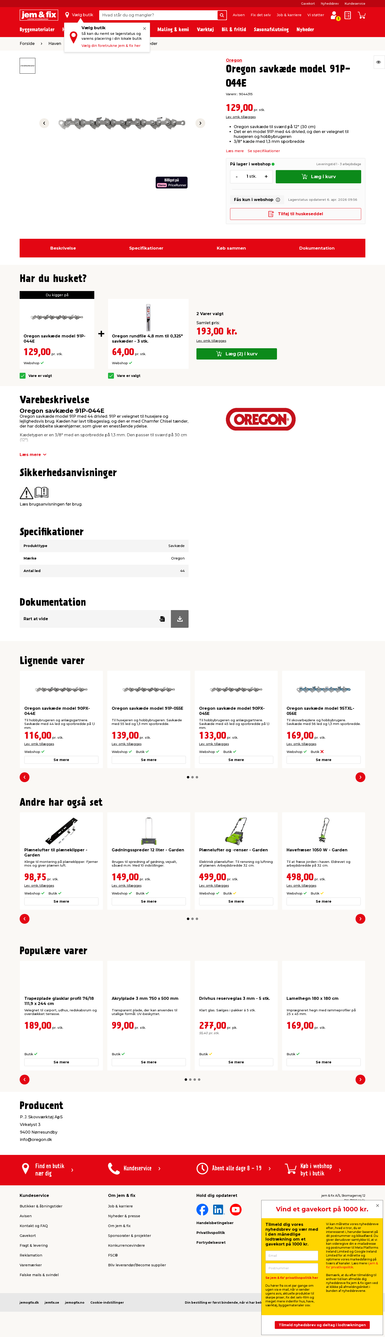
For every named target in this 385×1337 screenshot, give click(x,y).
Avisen (239, 15)
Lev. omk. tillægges (241, 117)
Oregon (234, 60)
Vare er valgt (40, 376)
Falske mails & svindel (39, 1275)
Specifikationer (146, 248)
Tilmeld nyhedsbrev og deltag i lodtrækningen (322, 1325)
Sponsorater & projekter (129, 1235)
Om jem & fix (119, 1226)
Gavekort (308, 3)
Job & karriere (289, 15)
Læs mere (235, 151)
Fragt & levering (34, 1245)
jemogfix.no (74, 1302)
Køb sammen (231, 248)
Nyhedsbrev (330, 3)
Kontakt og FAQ (34, 1226)
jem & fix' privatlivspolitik (352, 1265)
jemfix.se (52, 1302)
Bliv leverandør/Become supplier (137, 1265)
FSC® (113, 1255)
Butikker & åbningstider (41, 1206)
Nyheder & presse (124, 1216)
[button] (188, 777)
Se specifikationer (264, 151)
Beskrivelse (63, 248)
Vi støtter (315, 15)
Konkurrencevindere (126, 1245)
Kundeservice (355, 3)
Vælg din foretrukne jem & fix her (111, 45)
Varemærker (31, 1265)
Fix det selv (261, 15)
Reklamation (31, 1255)
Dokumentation (317, 248)
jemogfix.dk (29, 1302)
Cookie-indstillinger (107, 1302)
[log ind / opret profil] (334, 15)
